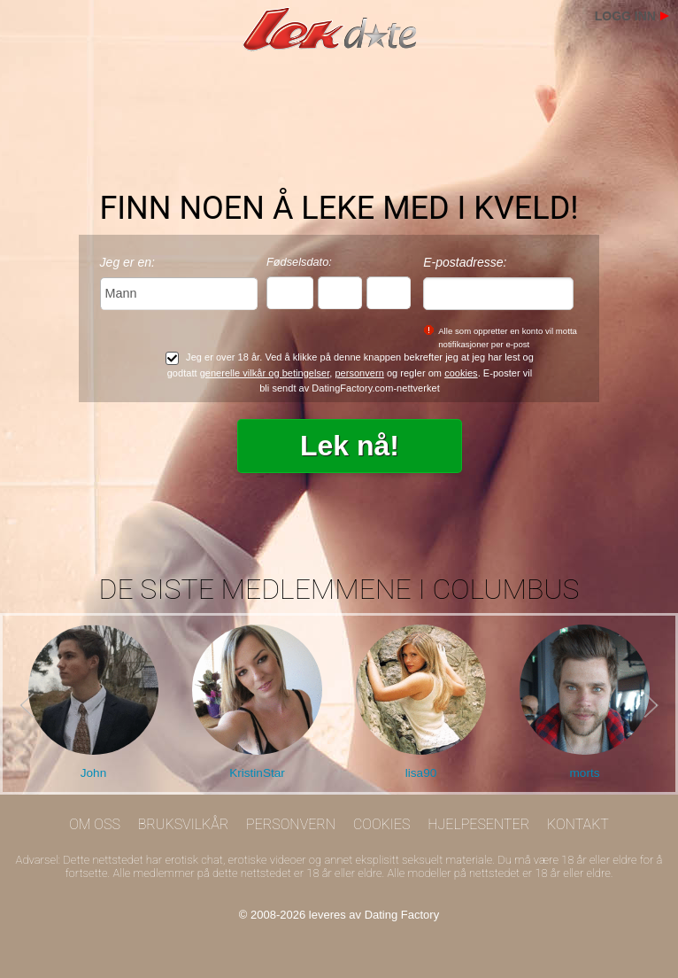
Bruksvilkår (183, 824)
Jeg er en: (127, 262)
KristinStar (257, 773)
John (93, 773)
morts (585, 773)
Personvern (290, 824)
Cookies (382, 824)
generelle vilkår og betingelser (265, 373)
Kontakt (578, 824)
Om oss (94, 824)
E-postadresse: (464, 262)
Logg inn (625, 16)
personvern (359, 373)
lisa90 (421, 773)
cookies (461, 373)
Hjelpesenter (478, 824)
